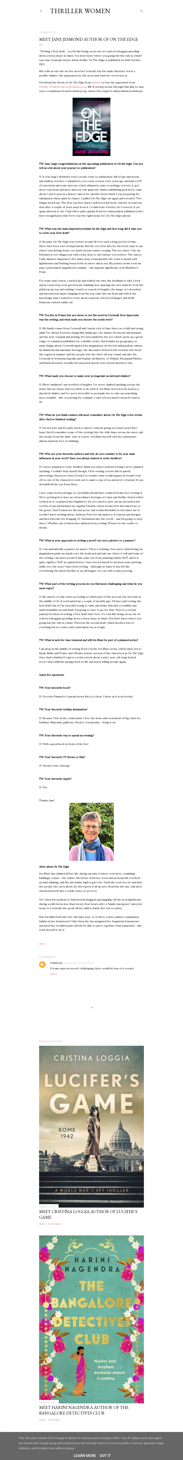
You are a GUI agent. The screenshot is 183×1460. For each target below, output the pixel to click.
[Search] (142, 10)
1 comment (54, 1419)
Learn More (85, 1455)
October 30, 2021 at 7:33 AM (79, 963)
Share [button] (42, 943)
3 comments (54, 1223)
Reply (53, 974)
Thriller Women (80, 11)
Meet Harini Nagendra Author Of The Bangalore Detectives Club (84, 1410)
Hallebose (56, 963)
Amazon (96, 82)
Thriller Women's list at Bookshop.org (62, 86)
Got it (105, 1455)
